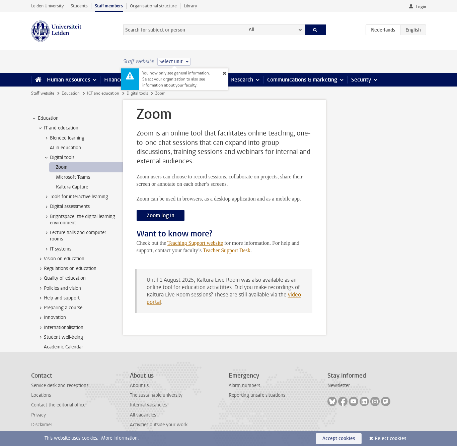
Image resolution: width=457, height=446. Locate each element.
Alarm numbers (244, 385)
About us (139, 385)
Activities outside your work (158, 425)
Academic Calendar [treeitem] (63, 347)
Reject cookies (390, 438)
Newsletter (338, 385)
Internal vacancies (148, 405)
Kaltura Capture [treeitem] (72, 187)
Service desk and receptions (59, 385)
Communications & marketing (302, 79)
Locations (41, 395)
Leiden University (47, 6)
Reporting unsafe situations (257, 395)
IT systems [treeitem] (57, 249)
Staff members (109, 6)
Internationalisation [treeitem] (60, 327)
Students (79, 6)
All (251, 29)
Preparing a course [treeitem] (59, 307)
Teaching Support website (195, 243)
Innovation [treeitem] (51, 317)
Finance (113, 79)
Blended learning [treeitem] (64, 138)
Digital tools (137, 93)
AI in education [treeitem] (65, 148)
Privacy (38, 415)
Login (421, 6)
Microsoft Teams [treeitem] (73, 177)
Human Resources (68, 79)
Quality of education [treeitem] (61, 278)
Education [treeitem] (45, 118)
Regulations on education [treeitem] (66, 268)
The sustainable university (156, 395)
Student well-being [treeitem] (60, 337)
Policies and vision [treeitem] (59, 288)
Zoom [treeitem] (62, 167)
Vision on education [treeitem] (60, 259)
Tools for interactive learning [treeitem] (76, 196)
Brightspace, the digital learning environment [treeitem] (79, 219)
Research (242, 79)
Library (190, 6)
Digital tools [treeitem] (59, 157)
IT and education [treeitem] (57, 128)
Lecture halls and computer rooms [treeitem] (75, 235)
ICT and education (103, 93)
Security (361, 79)
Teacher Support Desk (226, 250)
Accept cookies (338, 438)
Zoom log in (160, 215)
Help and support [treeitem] (58, 298)
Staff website (42, 93)
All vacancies (143, 415)
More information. (120, 438)
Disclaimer (41, 425)
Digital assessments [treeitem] (67, 206)
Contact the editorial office (58, 405)
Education (71, 93)
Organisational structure (153, 6)
